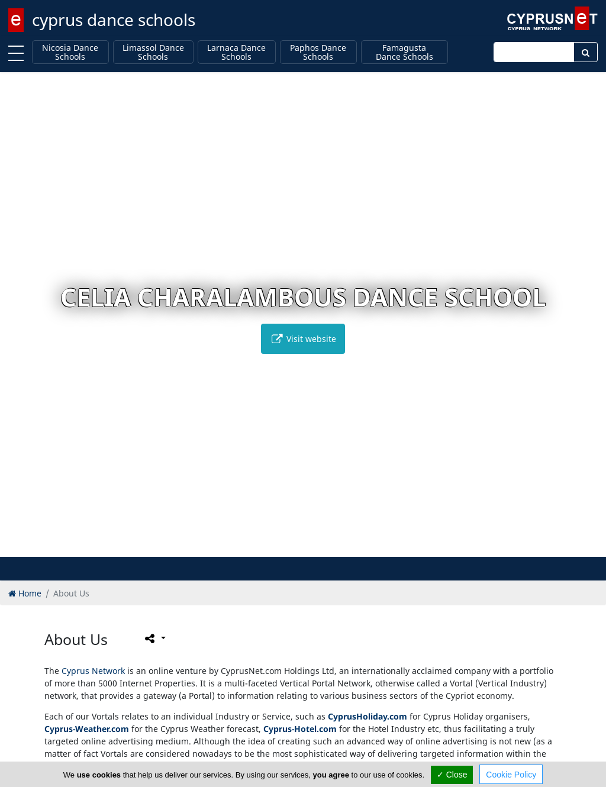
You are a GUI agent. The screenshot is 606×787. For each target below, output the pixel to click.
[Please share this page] (154, 638)
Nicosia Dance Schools (70, 52)
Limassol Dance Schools (153, 52)
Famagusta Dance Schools (404, 52)
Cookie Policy (511, 774)
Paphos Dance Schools (318, 52)
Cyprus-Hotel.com (300, 728)
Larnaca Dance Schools (236, 52)
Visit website (303, 338)
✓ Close (452, 774)
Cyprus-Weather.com (86, 728)
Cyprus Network (93, 670)
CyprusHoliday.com (367, 716)
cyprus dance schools (113, 19)
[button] (278, 546)
